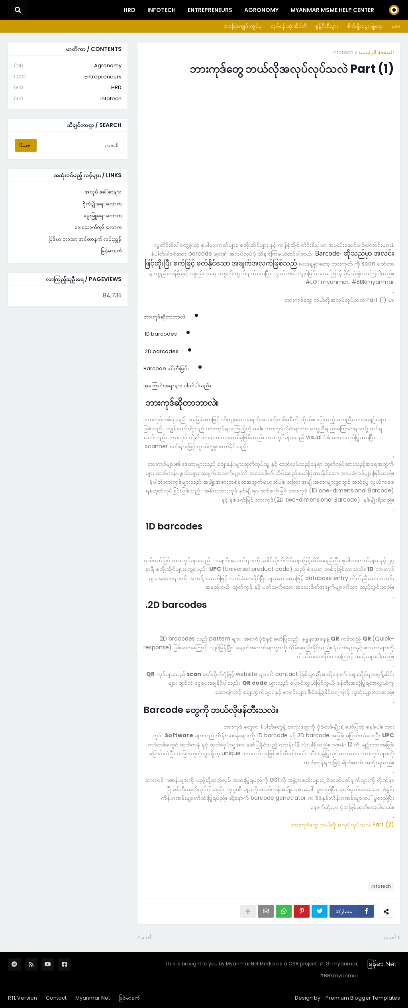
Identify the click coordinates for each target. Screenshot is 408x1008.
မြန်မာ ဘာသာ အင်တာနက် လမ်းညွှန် (85, 239)
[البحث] (80, 145)
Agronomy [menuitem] (261, 10)
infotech (342, 52)
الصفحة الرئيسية (376, 52)
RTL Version (22, 998)
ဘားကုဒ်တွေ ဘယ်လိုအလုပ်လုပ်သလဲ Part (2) (342, 824)
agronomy (68, 66)
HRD (68, 88)
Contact (56, 998)
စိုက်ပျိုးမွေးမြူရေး (365, 26)
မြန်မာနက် (111, 250)
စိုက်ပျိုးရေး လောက (102, 203)
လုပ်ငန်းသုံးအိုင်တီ (288, 26)
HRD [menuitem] (129, 10)
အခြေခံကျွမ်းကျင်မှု (243, 26)
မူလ (396, 26)
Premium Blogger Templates (363, 998)
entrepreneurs (68, 77)
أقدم (146, 937)
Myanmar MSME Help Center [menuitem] (332, 10)
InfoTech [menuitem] (161, 10)
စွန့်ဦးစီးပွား (326, 26)
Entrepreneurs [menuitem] (210, 10)
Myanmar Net (92, 998)
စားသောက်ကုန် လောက (98, 227)
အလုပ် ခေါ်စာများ (103, 191)
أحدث (390, 937)
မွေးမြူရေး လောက (102, 215)
